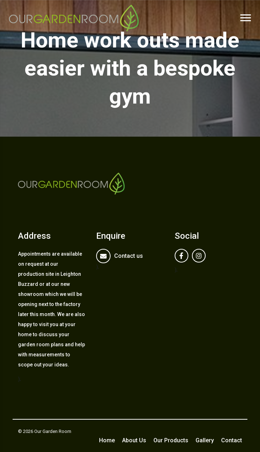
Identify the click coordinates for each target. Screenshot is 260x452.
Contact (231, 440)
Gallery (205, 440)
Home (107, 440)
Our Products (170, 440)
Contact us (128, 255)
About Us (134, 440)
